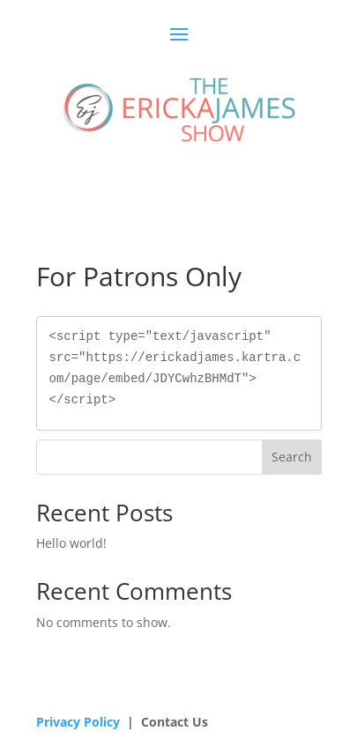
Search (291, 456)
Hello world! (71, 543)
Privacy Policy (78, 721)
